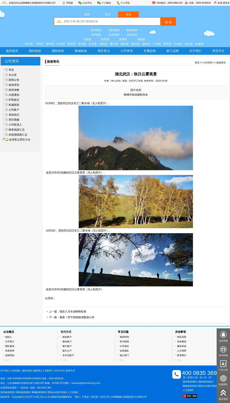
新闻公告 (14, 79)
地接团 (141, 39)
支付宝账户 (68, 355)
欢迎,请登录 (224, 3)
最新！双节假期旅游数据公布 (77, 317)
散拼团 (105, 39)
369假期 (96, 34)
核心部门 (124, 355)
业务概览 (181, 341)
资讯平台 (218, 50)
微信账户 (67, 341)
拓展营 (199, 43)
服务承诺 (181, 346)
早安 (11, 69)
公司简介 (9, 341)
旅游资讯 (14, 84)
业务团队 (124, 350)
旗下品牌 (172, 50)
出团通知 (14, 94)
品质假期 (114, 34)
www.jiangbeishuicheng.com (85, 383)
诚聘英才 (38, 370)
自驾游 (61, 43)
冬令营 (93, 43)
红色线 (178, 43)
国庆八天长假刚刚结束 (73, 311)
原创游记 (14, 114)
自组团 (87, 39)
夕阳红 (39, 43)
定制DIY (49, 370)
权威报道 (14, 104)
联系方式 (70, 370)
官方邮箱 (124, 341)
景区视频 (14, 119)
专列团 (82, 43)
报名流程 (181, 337)
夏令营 (114, 43)
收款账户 (67, 337)
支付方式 (59, 370)
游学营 (71, 43)
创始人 (8, 337)
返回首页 (12, 50)
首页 (197, 62)
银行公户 (67, 350)
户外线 (157, 43)
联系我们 (181, 355)
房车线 (167, 43)
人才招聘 (181, 350)
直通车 (123, 39)
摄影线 (146, 43)
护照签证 (14, 99)
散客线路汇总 (17, 129)
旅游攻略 (14, 89)
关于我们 (195, 50)
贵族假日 (132, 34)
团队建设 (9, 346)
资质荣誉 (9, 350)
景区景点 (104, 50)
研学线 (50, 43)
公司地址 (124, 346)
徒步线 (189, 43)
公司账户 (14, 109)
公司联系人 (15, 124)
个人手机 (125, 3)
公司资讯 (127, 50)
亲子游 (29, 43)
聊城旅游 (132, 30)
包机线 (103, 43)
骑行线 (135, 43)
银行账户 (67, 346)
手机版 (69, 3)
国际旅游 (114, 30)
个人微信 (106, 3)
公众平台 (87, 3)
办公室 (13, 74)
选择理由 (9, 355)
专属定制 (149, 50)
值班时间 (124, 337)
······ (7, 360)
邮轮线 (125, 43)
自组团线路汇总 (18, 134)
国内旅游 (96, 30)
